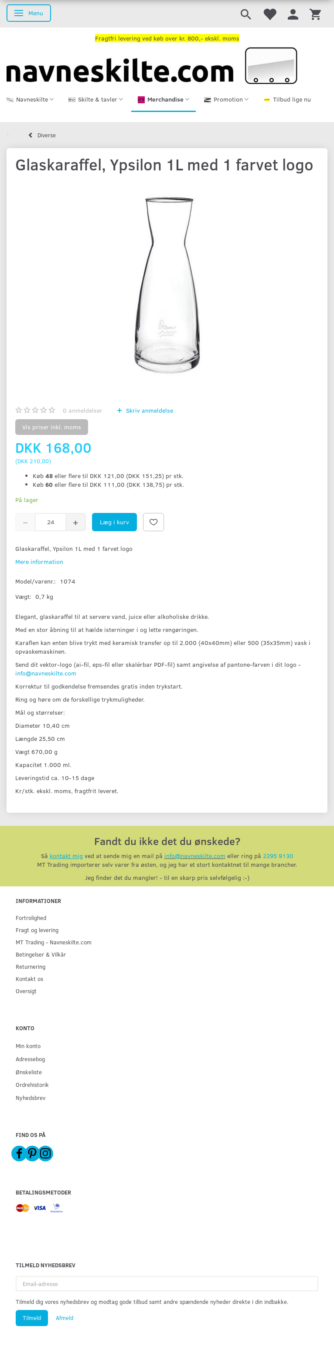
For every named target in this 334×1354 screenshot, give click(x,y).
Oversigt (26, 990)
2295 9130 (278, 856)
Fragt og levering (37, 929)
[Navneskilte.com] (152, 64)
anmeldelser (82, 410)
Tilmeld (32, 1318)
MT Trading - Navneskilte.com (54, 942)
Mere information (39, 561)
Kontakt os (29, 978)
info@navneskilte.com (45, 673)
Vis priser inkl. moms (51, 427)
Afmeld (64, 1318)
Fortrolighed (31, 917)
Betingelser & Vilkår (41, 954)
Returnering (30, 966)
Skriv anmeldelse (148, 410)
